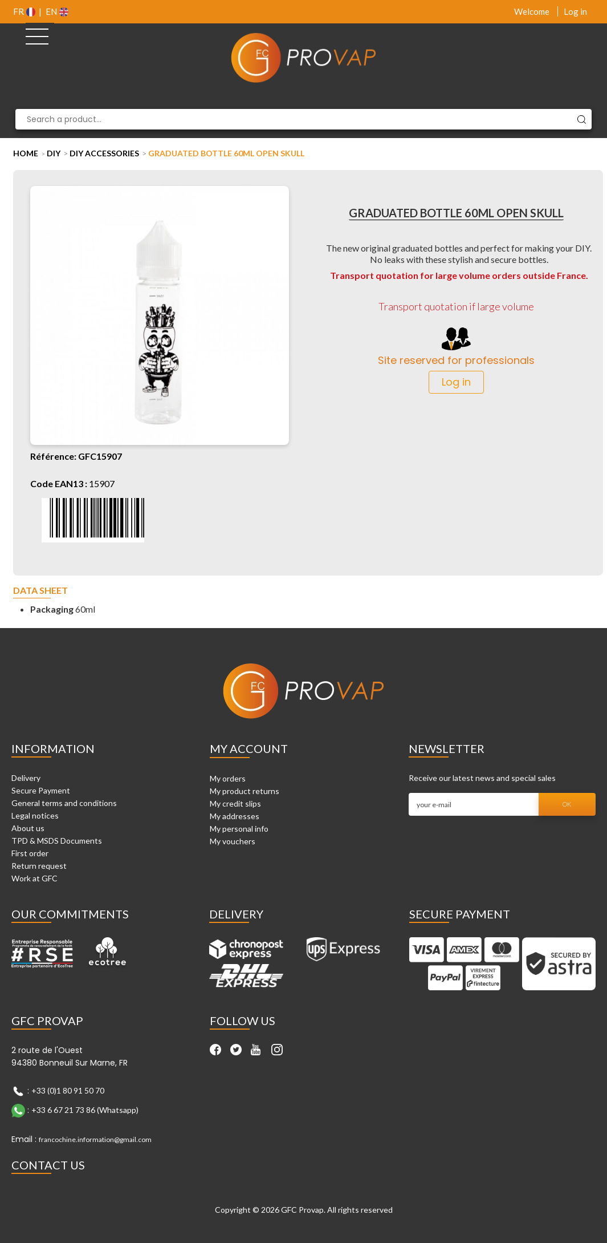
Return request (39, 865)
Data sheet (40, 591)
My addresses (234, 816)
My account (249, 748)
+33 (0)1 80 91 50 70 (67, 1090)
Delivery (25, 778)
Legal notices (35, 815)
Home (25, 153)
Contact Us (48, 1165)
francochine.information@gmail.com (95, 1139)
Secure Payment (40, 790)
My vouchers (232, 841)
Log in (575, 11)
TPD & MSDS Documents (56, 840)
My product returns (244, 791)
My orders (228, 778)
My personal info (239, 828)
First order (29, 853)
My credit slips (235, 803)
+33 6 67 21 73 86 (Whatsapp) (84, 1110)
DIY (53, 153)
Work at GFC (34, 878)
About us (27, 828)
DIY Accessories (104, 153)
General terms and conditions (64, 803)
